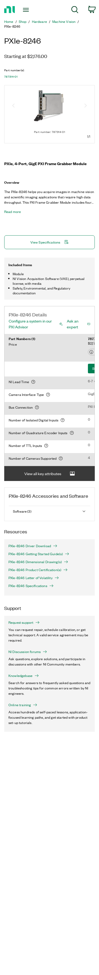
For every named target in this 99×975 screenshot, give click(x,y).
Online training (22, 704)
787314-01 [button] (10, 76)
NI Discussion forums (27, 651)
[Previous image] (13, 106)
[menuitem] (75, 10)
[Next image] (85, 106)
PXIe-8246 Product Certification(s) (38, 569)
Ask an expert (72, 323)
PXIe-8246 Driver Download (32, 545)
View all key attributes (49, 473)
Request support (24, 622)
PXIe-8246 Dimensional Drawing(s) (38, 561)
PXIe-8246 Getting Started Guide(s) (38, 553)
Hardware (39, 21)
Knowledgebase (23, 675)
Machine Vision (64, 21)
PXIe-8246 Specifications (31, 585)
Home (8, 21)
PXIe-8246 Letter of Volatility (33, 577)
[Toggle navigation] (26, 10)
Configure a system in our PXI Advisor (30, 323)
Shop (23, 21)
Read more (12, 211)
